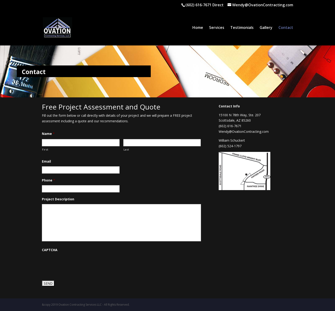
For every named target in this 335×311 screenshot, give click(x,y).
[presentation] (77, 264)
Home (197, 28)
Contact (285, 28)
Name (48, 134)
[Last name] (162, 142)
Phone (48, 180)
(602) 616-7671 (198, 4)
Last (126, 149)
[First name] (81, 142)
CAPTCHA (49, 250)
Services (216, 28)
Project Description (58, 199)
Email (46, 161)
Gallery (266, 28)
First (45, 149)
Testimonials (242, 28)
